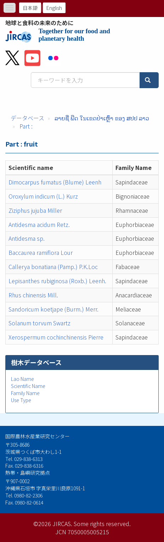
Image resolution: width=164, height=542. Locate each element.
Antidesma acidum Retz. (39, 224)
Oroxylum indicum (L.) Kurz (43, 196)
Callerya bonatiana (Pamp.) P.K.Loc (53, 266)
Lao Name (22, 378)
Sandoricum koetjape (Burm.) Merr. (53, 309)
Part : (26, 126)
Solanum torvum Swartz (39, 323)
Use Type (21, 400)
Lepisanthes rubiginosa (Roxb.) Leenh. (57, 280)
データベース (27, 118)
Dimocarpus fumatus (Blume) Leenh (55, 182)
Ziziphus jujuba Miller (35, 210)
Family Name (25, 392)
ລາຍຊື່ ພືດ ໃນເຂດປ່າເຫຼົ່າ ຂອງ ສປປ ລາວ (102, 118)
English (54, 7)
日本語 (30, 7)
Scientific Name (28, 385)
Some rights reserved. (102, 523)
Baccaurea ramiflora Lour (41, 252)
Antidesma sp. (27, 238)
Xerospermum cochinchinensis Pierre (56, 337)
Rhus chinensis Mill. (33, 295)
